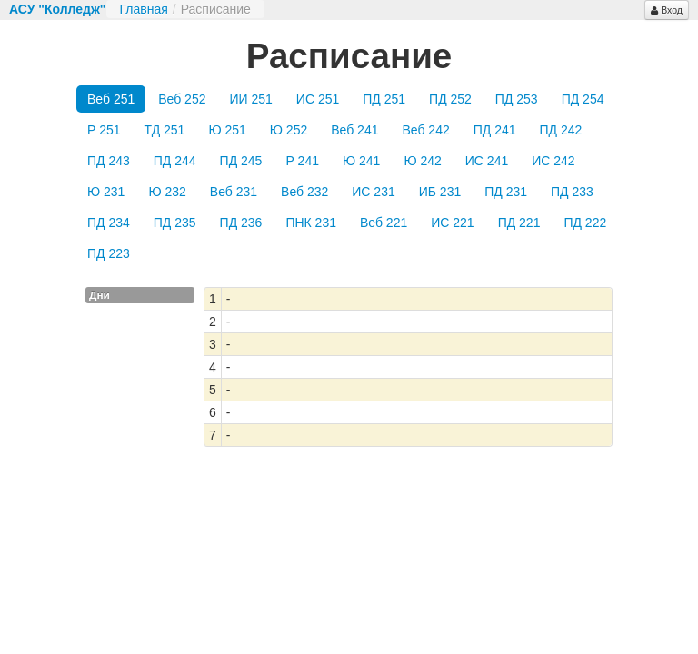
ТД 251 (165, 130)
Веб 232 (304, 191)
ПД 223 (108, 253)
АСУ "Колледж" (57, 9)
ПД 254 (583, 99)
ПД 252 (450, 99)
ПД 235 (175, 222)
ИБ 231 (440, 191)
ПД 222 (584, 222)
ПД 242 (561, 130)
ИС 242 (553, 161)
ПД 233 (572, 191)
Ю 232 (166, 191)
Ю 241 (361, 161)
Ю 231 (106, 191)
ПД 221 (519, 222)
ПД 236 (241, 222)
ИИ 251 (250, 99)
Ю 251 (226, 130)
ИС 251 (317, 99)
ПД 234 (108, 222)
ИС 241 (486, 161)
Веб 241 (354, 130)
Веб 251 (111, 99)
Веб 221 (383, 222)
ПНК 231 (310, 222)
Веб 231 (233, 191)
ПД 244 (175, 161)
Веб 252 (181, 99)
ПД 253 (516, 99)
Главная (144, 9)
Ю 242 (422, 161)
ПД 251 (384, 99)
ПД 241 (495, 130)
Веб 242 (425, 130)
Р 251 (104, 130)
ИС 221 (452, 222)
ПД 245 (241, 161)
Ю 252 (288, 130)
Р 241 (302, 161)
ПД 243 (108, 161)
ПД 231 (505, 191)
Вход (667, 10)
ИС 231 (373, 191)
